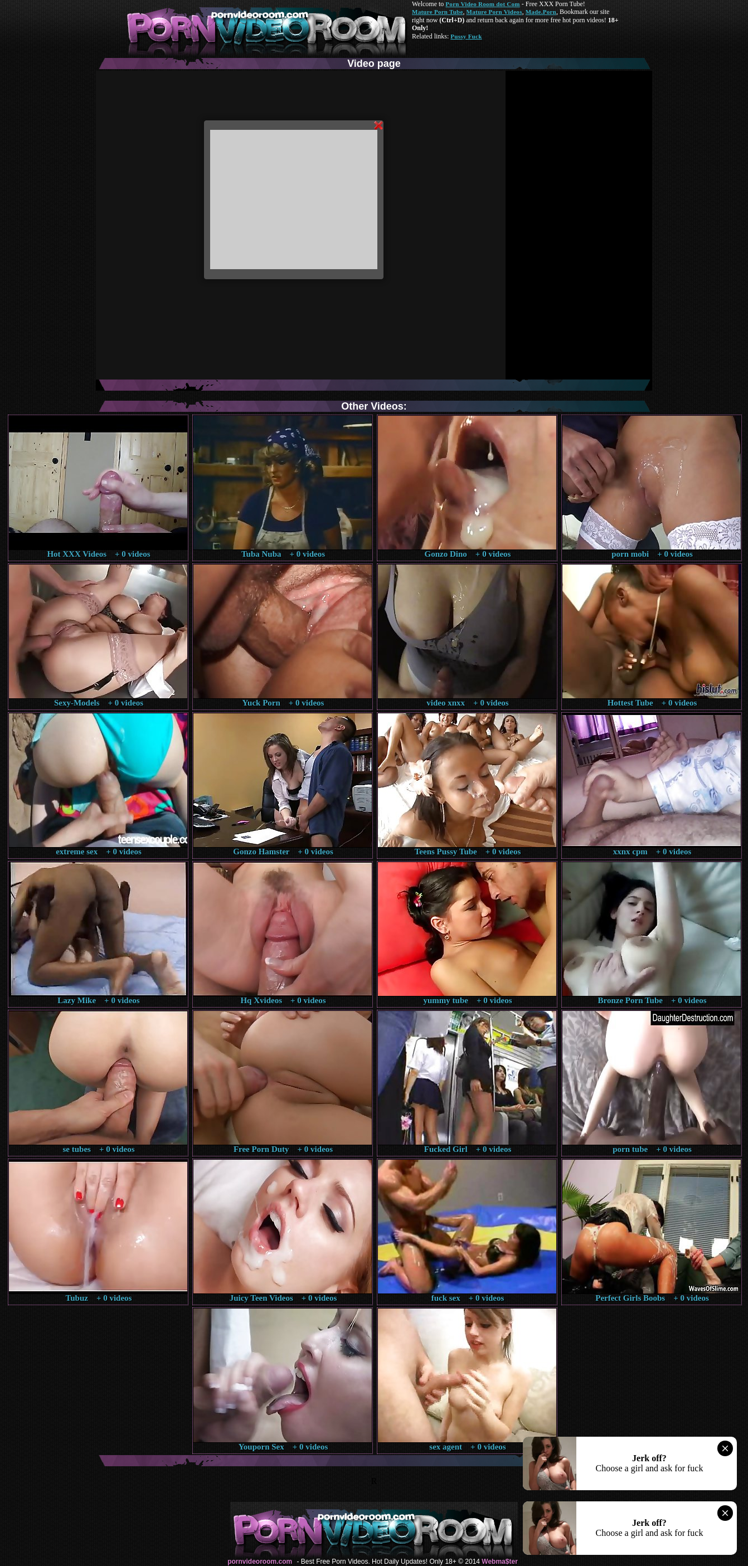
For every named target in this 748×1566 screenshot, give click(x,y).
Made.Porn (541, 11)
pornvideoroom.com (259, 1561)
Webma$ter (499, 1561)
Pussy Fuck (466, 36)
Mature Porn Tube (437, 11)
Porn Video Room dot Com (482, 4)
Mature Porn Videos (494, 11)
